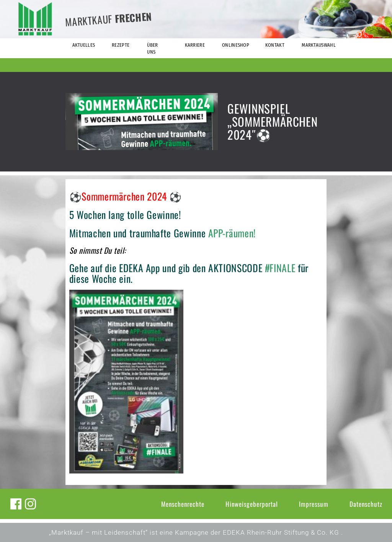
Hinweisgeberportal (251, 504)
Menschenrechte (182, 504)
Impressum (313, 504)
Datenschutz (366, 504)
